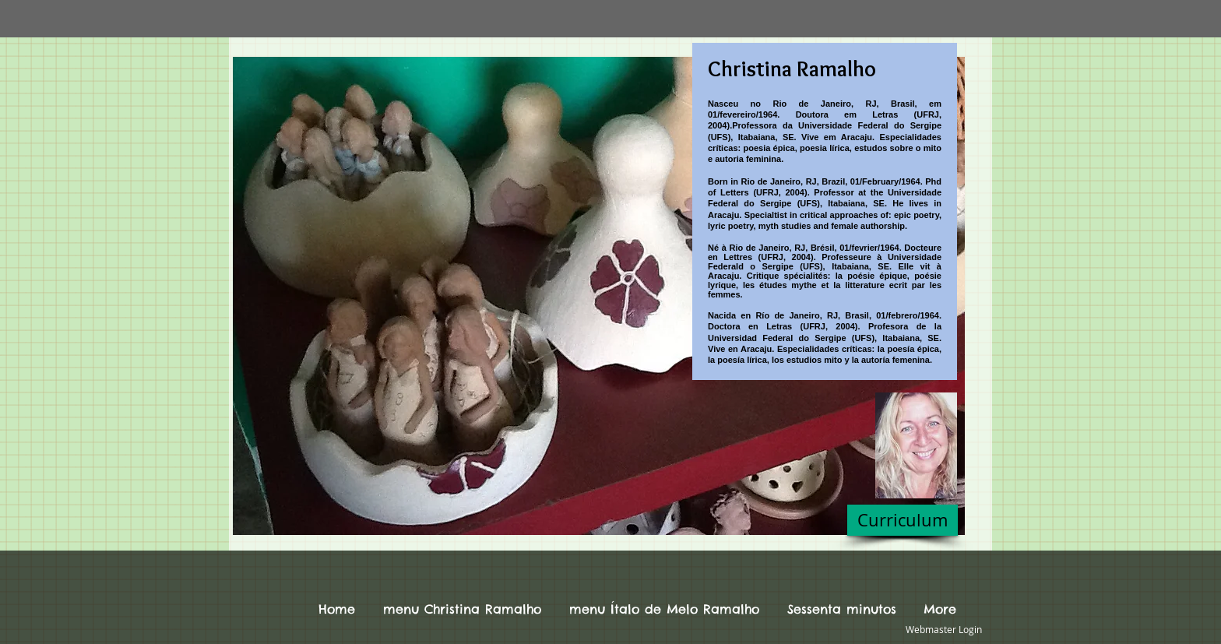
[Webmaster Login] (943, 630)
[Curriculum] (902, 520)
